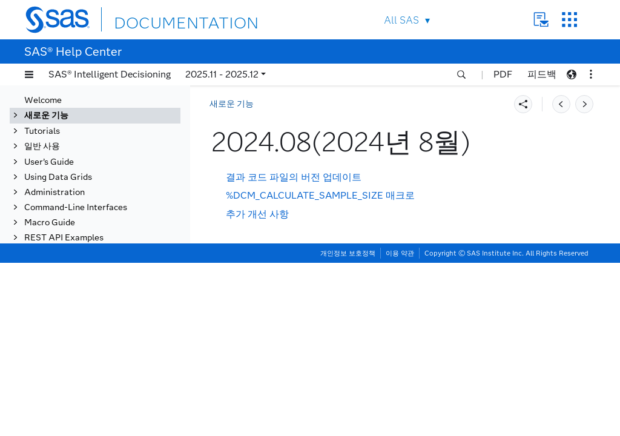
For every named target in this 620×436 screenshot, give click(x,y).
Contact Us (541, 19)
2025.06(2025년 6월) (89, 96)
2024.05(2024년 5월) (89, 301)
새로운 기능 (231, 104)
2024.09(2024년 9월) (89, 238)
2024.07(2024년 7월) (89, 270)
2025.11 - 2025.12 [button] (222, 74)
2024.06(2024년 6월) (89, 285)
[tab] (113, 254)
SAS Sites (569, 19)
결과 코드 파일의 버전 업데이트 (293, 177)
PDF (502, 74)
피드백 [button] (541, 74)
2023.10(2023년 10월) (91, 411)
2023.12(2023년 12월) (91, 380)
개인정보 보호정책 (347, 426)
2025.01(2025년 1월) (89, 175)
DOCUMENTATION (158, 19)
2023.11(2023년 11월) (91, 396)
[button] (29, 74)
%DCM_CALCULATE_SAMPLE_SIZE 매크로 (320, 195)
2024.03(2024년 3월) (89, 333)
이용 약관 (400, 426)
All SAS (401, 20)
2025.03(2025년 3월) (89, 144)
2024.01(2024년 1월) (89, 364)
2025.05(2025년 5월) (89, 112)
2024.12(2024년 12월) (91, 191)
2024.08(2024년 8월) (89, 254)
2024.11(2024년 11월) (91, 207)
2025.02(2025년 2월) (89, 159)
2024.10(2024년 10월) (91, 222)
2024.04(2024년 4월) (89, 317)
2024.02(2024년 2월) (89, 348)
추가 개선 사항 (257, 214)
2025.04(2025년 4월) (89, 128)
